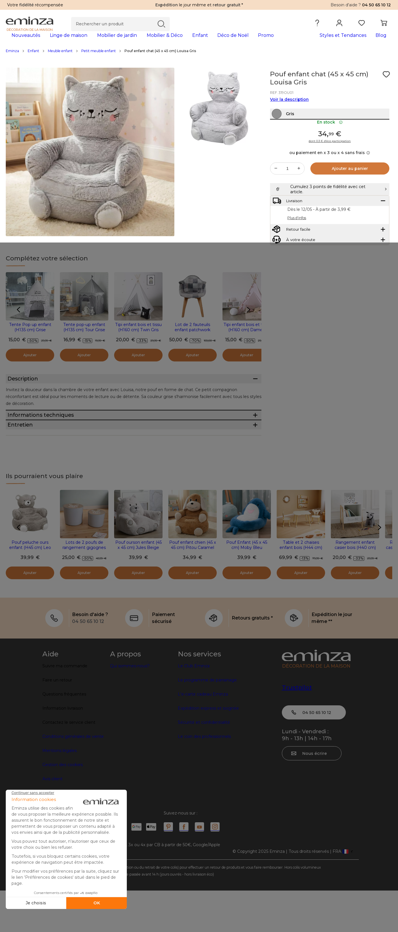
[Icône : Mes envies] (386, 83)
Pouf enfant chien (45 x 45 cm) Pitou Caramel (192, 586)
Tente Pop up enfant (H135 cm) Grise (30, 336)
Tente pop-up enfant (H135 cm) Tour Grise (84, 336)
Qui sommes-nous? (130, 707)
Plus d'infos (296, 254)
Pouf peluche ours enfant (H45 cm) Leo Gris (30, 589)
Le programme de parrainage (207, 721)
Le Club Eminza (194, 707)
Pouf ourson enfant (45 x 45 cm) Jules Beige (138, 586)
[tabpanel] (151, 41)
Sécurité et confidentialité (204, 763)
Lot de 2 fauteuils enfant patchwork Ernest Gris (192, 339)
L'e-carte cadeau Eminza (203, 735)
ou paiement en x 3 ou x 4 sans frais (329, 174)
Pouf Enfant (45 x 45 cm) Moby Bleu (246, 586)
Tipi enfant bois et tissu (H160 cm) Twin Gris (138, 336)
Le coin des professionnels (204, 778)
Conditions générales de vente (73, 778)
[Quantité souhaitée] (287, 190)
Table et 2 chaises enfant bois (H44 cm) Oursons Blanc (301, 589)
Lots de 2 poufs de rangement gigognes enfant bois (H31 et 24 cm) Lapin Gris (84, 591)
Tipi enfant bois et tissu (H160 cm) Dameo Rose (246, 339)
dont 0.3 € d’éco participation (330, 162)
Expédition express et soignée (208, 749)
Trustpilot (297, 728)
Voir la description (289, 108)
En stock (330, 143)
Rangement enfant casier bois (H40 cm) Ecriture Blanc (355, 589)
